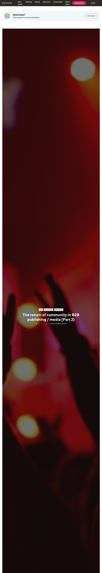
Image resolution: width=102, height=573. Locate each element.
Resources (46, 2)
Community (49, 310)
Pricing (37, 2)
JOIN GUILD (79, 3)
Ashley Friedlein (44, 324)
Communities (57, 2)
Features (29, 2)
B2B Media (59, 310)
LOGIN (93, 3)
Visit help (91, 16)
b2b (40, 310)
